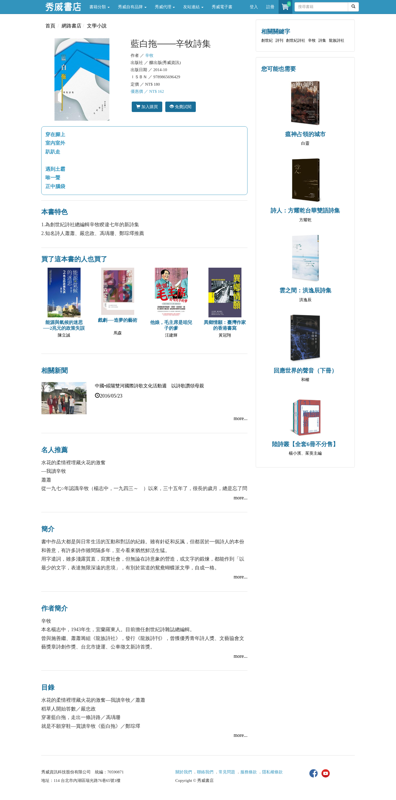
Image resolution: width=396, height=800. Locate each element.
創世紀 (267, 40)
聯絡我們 (205, 772)
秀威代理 (165, 7)
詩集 (322, 40)
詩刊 (279, 40)
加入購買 (147, 106)
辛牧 (149, 55)
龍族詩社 (336, 40)
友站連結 (193, 7)
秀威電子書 (222, 7)
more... (241, 418)
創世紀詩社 (295, 40)
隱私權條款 (272, 772)
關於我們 (183, 772)
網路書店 (71, 26)
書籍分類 (99, 7)
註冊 (270, 7)
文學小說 (97, 26)
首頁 (50, 26)
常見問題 (227, 772)
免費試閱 (180, 106)
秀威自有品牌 (132, 7)
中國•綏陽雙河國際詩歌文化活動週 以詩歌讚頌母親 (149, 385)
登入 (254, 7)
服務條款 (248, 772)
